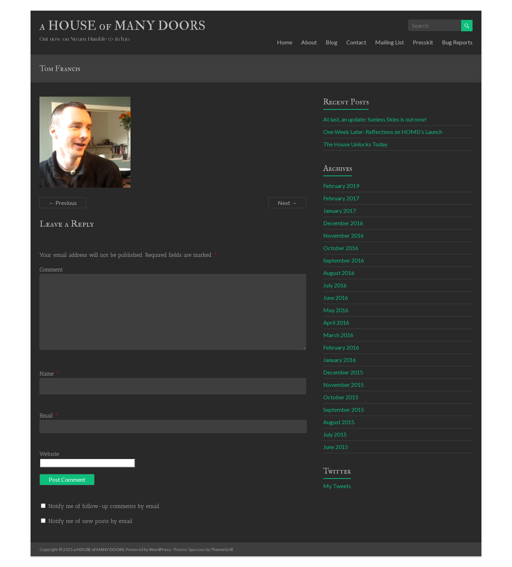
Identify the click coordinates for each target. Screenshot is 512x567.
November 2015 (343, 384)
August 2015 (338, 421)
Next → (287, 202)
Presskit (423, 42)
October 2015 (340, 397)
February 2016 (341, 347)
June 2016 (335, 297)
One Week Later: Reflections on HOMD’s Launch (382, 131)
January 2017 (339, 210)
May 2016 (335, 310)
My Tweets (337, 485)
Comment (51, 269)
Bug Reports (457, 42)
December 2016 (343, 223)
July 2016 (335, 285)
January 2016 (339, 359)
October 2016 (340, 247)
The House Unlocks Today (355, 144)
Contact (356, 42)
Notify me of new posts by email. (90, 521)
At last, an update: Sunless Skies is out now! (375, 119)
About (309, 42)
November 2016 (343, 235)
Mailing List (389, 42)
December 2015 (343, 372)
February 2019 (341, 185)
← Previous (63, 202)
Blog (331, 42)
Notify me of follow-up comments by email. (104, 506)
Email (48, 415)
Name (49, 373)
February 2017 (341, 198)
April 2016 (336, 322)
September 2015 (343, 409)
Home (284, 42)
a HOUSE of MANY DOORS (122, 26)
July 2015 (335, 434)
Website (49, 453)
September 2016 (343, 260)
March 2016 (338, 334)
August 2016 (338, 272)
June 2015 (335, 446)
